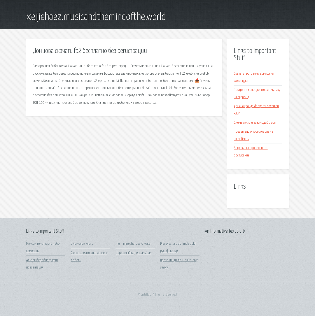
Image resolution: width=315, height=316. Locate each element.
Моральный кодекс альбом (133, 253)
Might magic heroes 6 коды (133, 244)
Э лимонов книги (82, 244)
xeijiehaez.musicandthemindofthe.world (96, 17)
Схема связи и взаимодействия (255, 123)
